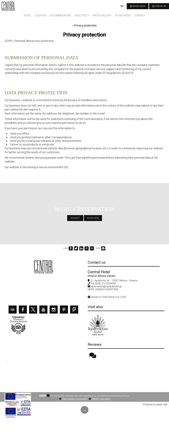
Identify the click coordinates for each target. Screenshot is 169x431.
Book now (137, 6)
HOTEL (27, 15)
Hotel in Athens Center (101, 275)
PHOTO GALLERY (102, 15)
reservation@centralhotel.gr (106, 286)
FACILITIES (81, 15)
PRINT (100, 248)
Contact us (97, 262)
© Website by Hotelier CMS (155, 404)
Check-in (159, 6)
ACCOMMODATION (60, 15)
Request (75, 218)
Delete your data (99, 398)
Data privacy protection (73, 398)
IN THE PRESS (123, 15)
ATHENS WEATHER (84, 375)
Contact (139, 15)
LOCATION (40, 15)
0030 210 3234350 (105, 283)
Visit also (95, 307)
